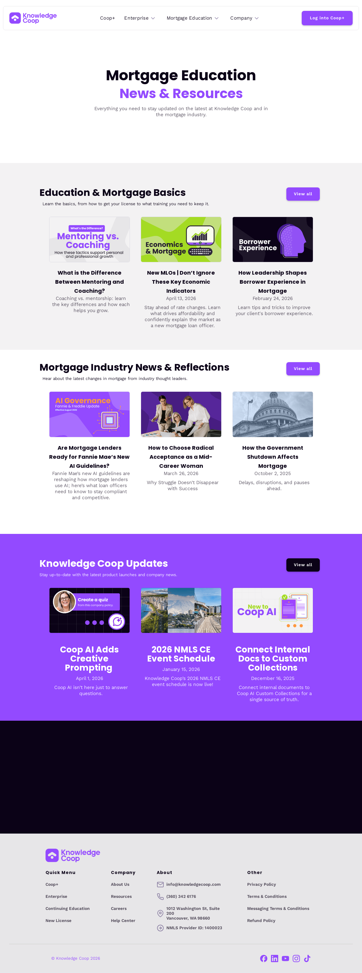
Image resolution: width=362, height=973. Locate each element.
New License (58, 920)
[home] (33, 18)
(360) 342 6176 (181, 896)
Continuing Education (68, 908)
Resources (121, 896)
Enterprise (56, 896)
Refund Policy (261, 920)
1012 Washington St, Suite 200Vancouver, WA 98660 (193, 913)
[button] (140, 18)
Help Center (123, 920)
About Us (120, 884)
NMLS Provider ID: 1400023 (194, 927)
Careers (119, 908)
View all (303, 193)
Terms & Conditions (267, 896)
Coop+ (107, 18)
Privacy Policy (261, 884)
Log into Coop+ (327, 18)
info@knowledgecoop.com (193, 884)
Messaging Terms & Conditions (278, 908)
